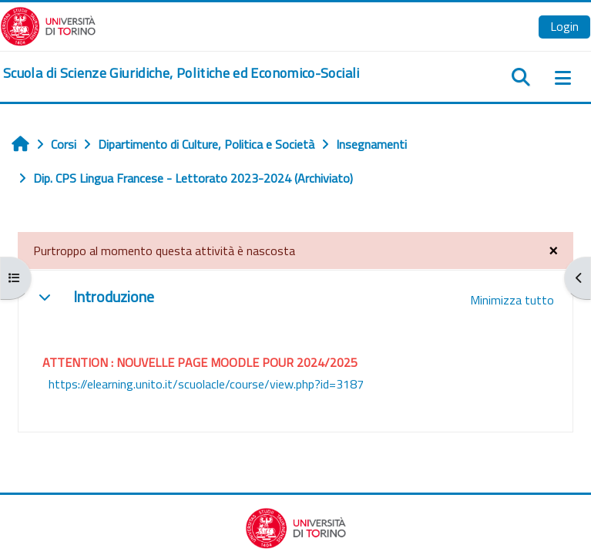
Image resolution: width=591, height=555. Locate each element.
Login (564, 26)
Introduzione (113, 297)
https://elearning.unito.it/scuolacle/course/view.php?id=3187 (206, 384)
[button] (45, 297)
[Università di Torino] (48, 24)
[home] (181, 73)
